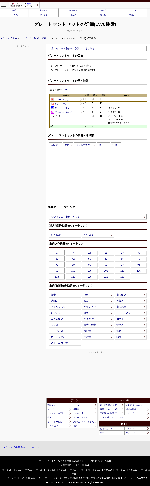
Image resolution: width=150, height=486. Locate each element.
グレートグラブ (60, 107)
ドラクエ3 (27, 470)
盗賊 (66, 145)
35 (57, 258)
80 (73, 264)
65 (122, 258)
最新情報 (44, 10)
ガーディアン (58, 337)
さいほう (88, 234)
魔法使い (121, 294)
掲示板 (103, 15)
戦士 (53, 294)
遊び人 (120, 324)
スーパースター (124, 312)
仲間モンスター (80, 417)
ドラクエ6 (61, 470)
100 (73, 270)
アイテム (44, 15)
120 (73, 276)
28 (122, 252)
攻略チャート (53, 405)
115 (139, 270)
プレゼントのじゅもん (83, 421)
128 (106, 276)
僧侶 (86, 294)
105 (90, 270)
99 (57, 270)
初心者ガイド (106, 428)
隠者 (118, 337)
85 (89, 264)
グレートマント (60, 103)
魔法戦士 (121, 306)
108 (106, 270)
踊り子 (102, 145)
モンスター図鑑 (54, 421)
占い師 (54, 324)
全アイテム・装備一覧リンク (35, 38)
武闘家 (54, 145)
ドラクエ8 (84, 470)
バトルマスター (84, 145)
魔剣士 (87, 331)
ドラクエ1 (5, 470)
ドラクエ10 (107, 470)
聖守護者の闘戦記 (108, 413)
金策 (102, 432)
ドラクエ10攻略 (8, 38)
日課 (75, 425)
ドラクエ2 (16, 470)
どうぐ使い (90, 318)
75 (57, 264)
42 (73, 258)
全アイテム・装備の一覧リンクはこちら (72, 48)
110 (122, 270)
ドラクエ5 (50, 470)
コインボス (130, 413)
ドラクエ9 (95, 470)
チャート (73, 10)
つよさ (73, 15)
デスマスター (58, 331)
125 (90, 276)
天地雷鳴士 (90, 324)
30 (138, 252)
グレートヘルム (60, 99)
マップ (103, 10)
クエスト (133, 10)
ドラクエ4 (39, 470)
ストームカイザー (60, 343)
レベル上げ (52, 425)
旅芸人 (120, 300)
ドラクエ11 (119, 470)
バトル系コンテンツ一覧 (112, 417)
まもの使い (57, 318)
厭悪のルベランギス (109, 409)
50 (89, 258)
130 (122, 276)
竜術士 (87, 337)
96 (138, 264)
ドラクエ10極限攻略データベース (21, 447)
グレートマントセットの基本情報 (73, 65)
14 (89, 252)
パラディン (90, 306)
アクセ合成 (78, 413)
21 (106, 252)
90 (106, 264)
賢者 (86, 312)
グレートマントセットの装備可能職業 (75, 70)
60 (106, 258)
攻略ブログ (130, 432)
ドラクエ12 (132, 470)
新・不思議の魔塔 (108, 405)
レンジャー (57, 312)
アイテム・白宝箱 (55, 413)
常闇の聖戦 (130, 409)
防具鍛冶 (56, 234)
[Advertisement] (98, 174)
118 (57, 276)
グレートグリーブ (61, 112)
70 (65, 89)
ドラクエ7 (73, 470)
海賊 (114, 145)
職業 (49, 417)
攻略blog (133, 15)
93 (122, 264)
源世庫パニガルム (133, 405)
